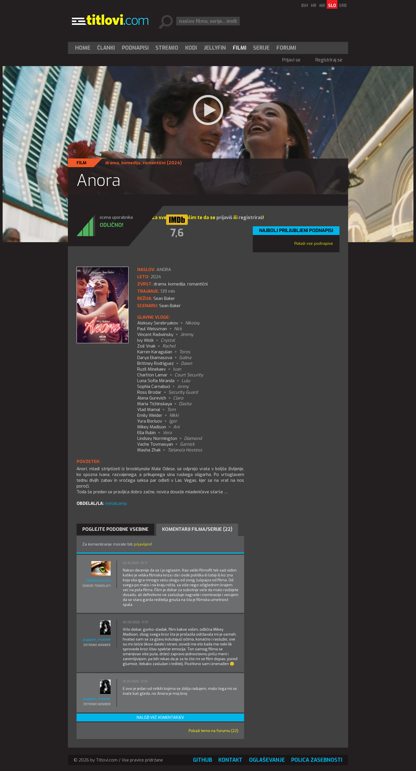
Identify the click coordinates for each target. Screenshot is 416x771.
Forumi (286, 47)
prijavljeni (142, 544)
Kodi (191, 47)
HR (313, 5)
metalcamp (116, 503)
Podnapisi (135, 47)
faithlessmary (98, 580)
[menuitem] (84, 48)
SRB (343, 5)
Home (82, 47)
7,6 (177, 233)
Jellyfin (215, 47)
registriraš (251, 217)
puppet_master (97, 639)
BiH (304, 5)
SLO (332, 5)
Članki (106, 47)
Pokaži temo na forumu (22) (213, 730)
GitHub (202, 760)
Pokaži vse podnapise (313, 243)
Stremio (166, 47)
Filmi (239, 47)
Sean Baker (170, 306)
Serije (261, 47)
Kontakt (230, 760)
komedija (130, 163)
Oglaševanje (267, 760)
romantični (154, 163)
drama (112, 163)
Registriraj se (328, 60)
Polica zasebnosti (316, 760)
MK (322, 5)
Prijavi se (291, 60)
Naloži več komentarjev (160, 717)
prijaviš (224, 217)
